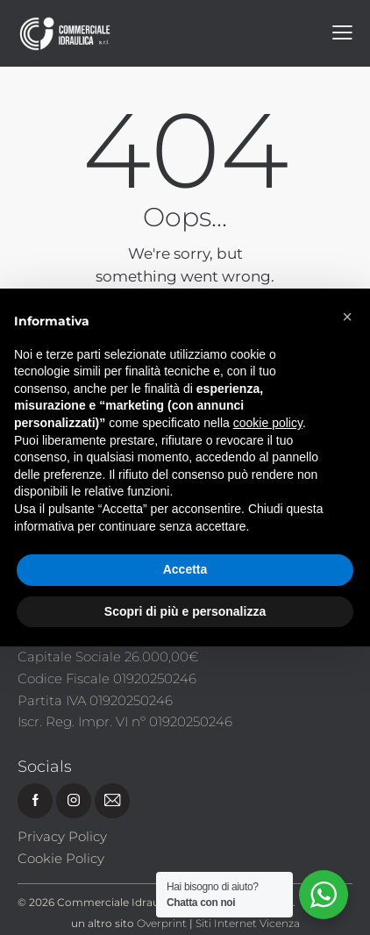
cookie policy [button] (267, 423)
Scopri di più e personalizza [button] (185, 611)
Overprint (162, 923)
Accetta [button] (185, 569)
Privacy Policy (62, 836)
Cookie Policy (61, 858)
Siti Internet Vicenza (248, 923)
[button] (347, 317)
